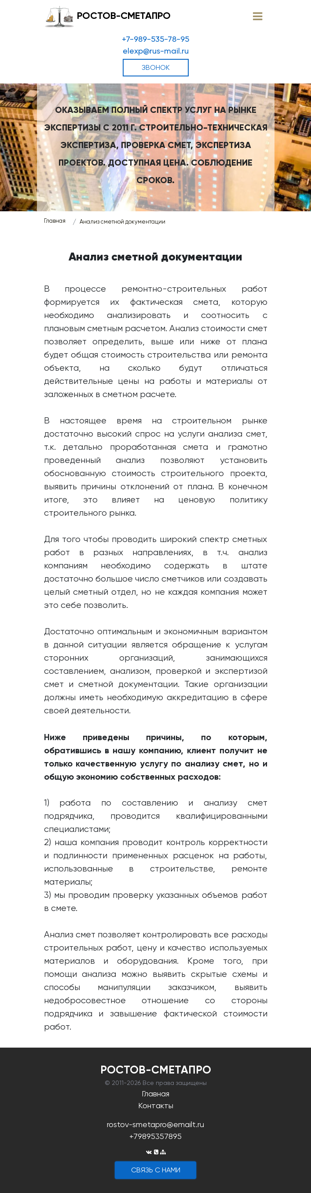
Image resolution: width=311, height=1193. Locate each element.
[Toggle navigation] (257, 16)
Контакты (155, 1105)
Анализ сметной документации (122, 221)
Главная (55, 220)
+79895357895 (155, 1136)
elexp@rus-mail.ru (156, 50)
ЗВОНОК (156, 67)
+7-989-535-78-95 (155, 38)
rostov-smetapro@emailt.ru (155, 1124)
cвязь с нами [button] (155, 1170)
